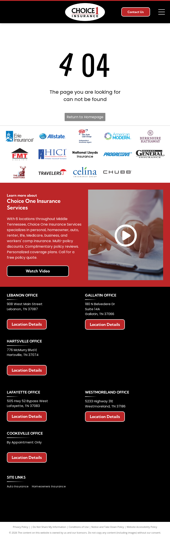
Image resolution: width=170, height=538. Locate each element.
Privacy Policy (20, 526)
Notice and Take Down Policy (107, 526)
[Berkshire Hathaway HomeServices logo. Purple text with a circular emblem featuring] (150, 136)
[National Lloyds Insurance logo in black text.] (85, 154)
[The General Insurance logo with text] (150, 154)
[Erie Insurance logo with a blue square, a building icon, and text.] (19, 136)
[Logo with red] (19, 154)
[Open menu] (161, 12)
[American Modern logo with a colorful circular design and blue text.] (117, 136)
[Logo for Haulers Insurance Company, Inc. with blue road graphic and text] (52, 154)
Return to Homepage (85, 117)
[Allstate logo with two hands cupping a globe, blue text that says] (52, 136)
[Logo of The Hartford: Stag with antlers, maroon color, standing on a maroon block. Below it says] (19, 172)
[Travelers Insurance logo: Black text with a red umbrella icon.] (52, 172)
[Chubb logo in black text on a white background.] (117, 172)
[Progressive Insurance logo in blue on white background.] (117, 154)
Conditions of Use (79, 526)
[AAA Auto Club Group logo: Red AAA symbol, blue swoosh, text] (85, 136)
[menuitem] (19, 487)
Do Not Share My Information (49, 526)
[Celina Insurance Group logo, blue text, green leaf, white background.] (85, 172)
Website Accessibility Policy (142, 526)
